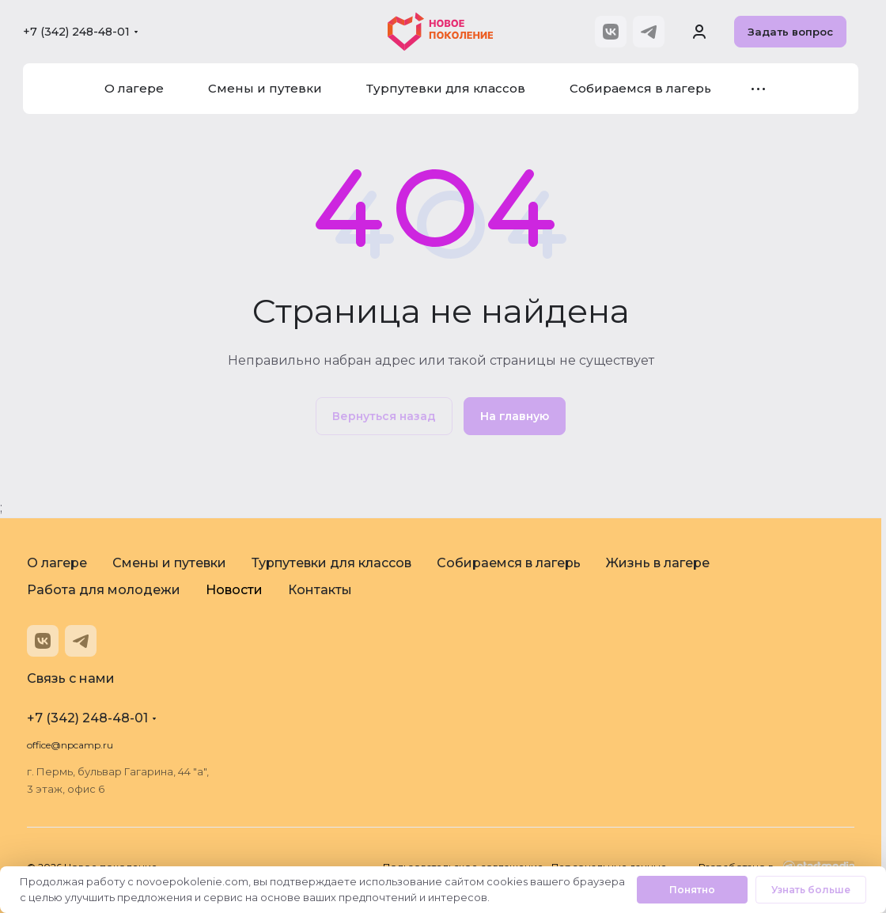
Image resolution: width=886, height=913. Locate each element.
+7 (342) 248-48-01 (76, 32)
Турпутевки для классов (331, 562)
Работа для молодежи (103, 589)
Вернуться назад (384, 416)
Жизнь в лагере (658, 562)
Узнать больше (810, 890)
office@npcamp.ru (70, 745)
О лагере (57, 562)
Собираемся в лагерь (509, 562)
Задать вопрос (790, 31)
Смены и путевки (169, 562)
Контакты (320, 589)
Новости (234, 589)
